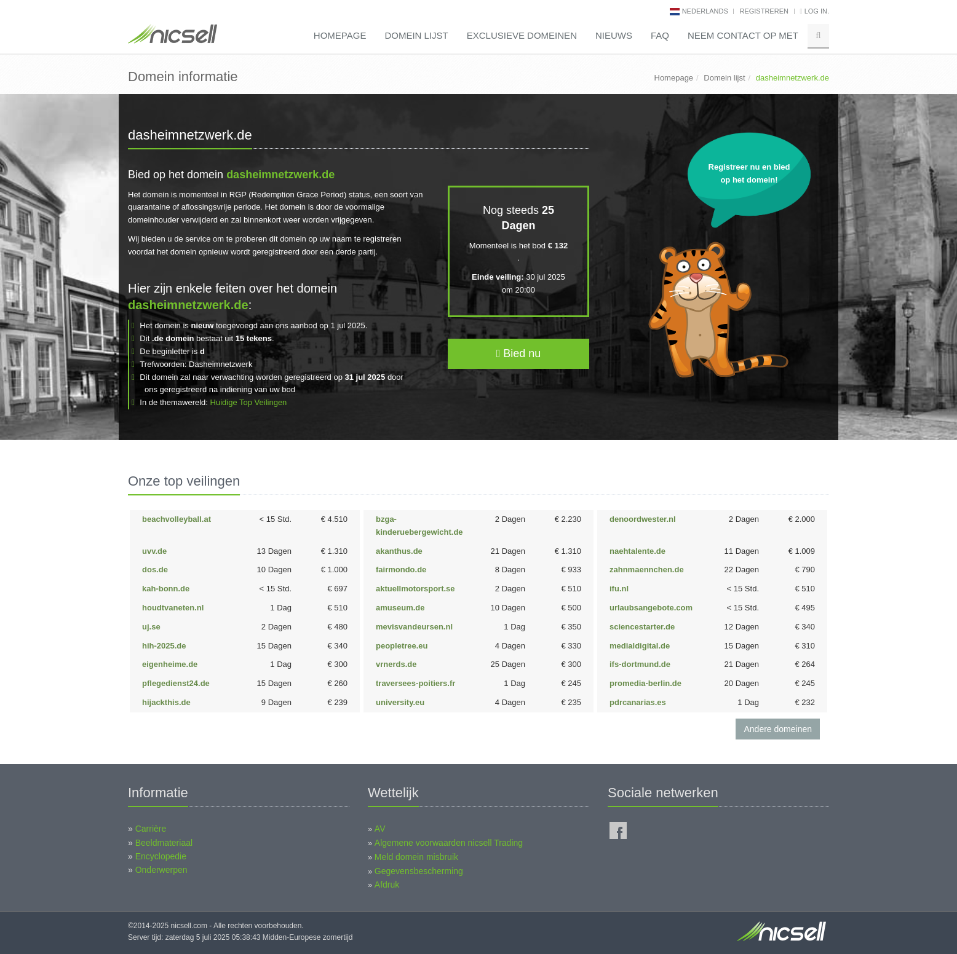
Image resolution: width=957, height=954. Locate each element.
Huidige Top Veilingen (248, 402)
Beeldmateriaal (164, 843)
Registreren (763, 11)
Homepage (340, 35)
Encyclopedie (160, 856)
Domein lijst (416, 35)
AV (380, 829)
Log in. (814, 11)
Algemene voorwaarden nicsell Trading (449, 843)
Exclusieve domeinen (522, 35)
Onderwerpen (161, 870)
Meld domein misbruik (416, 857)
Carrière (151, 829)
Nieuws (613, 35)
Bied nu (518, 353)
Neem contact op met (743, 35)
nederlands (705, 11)
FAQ (660, 35)
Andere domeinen (778, 729)
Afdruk (387, 884)
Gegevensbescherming (419, 871)
